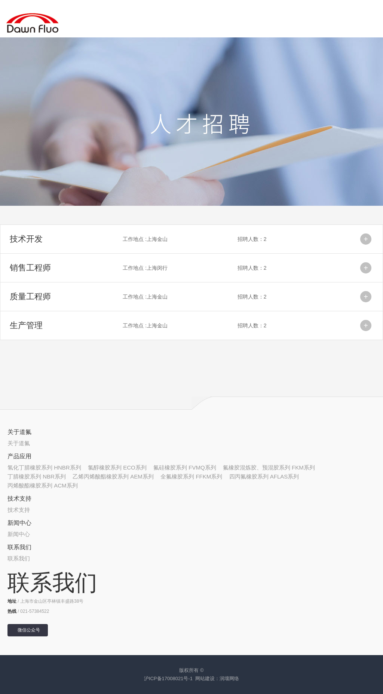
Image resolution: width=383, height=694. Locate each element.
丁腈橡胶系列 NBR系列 (36, 476)
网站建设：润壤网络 (217, 678)
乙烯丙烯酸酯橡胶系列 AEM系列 (113, 476)
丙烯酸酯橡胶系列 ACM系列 (42, 485)
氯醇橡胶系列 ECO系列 (117, 467)
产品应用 (19, 456)
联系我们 (19, 547)
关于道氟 (19, 432)
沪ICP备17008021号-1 (168, 678)
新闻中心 (19, 523)
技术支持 (19, 498)
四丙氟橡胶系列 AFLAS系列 (264, 476)
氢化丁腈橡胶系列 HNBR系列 (44, 467)
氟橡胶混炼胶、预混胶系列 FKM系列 (269, 467)
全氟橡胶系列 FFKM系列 (191, 476)
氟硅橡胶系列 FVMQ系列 (184, 467)
